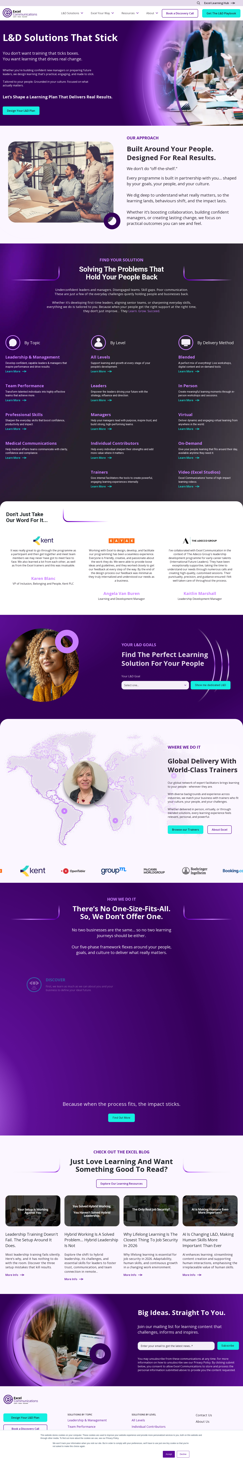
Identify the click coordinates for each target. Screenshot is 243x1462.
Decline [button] (183, 1454)
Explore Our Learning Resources (122, 1183)
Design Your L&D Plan (21, 111)
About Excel (219, 829)
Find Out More (121, 1117)
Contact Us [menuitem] (204, 1415)
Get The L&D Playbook (221, 13)
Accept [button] (169, 1454)
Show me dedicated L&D (210, 685)
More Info (14, 1275)
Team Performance (82, 1427)
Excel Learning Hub (219, 3)
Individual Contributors (149, 1427)
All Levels (138, 1420)
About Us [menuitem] (202, 1421)
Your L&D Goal (131, 676)
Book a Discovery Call (180, 13)
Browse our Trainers (185, 829)
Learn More (15, 371)
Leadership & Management (87, 1420)
